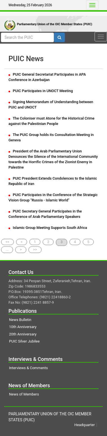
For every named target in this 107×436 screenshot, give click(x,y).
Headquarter (84, 425)
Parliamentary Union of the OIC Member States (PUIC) (54, 24)
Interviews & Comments (28, 368)
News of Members (24, 394)
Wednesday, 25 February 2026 (30, 5)
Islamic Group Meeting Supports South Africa (47, 228)
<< (7, 242)
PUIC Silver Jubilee (24, 341)
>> (35, 249)
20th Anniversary (22, 334)
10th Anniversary (22, 327)
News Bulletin (20, 320)
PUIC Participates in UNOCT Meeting (40, 91)
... (7, 249)
